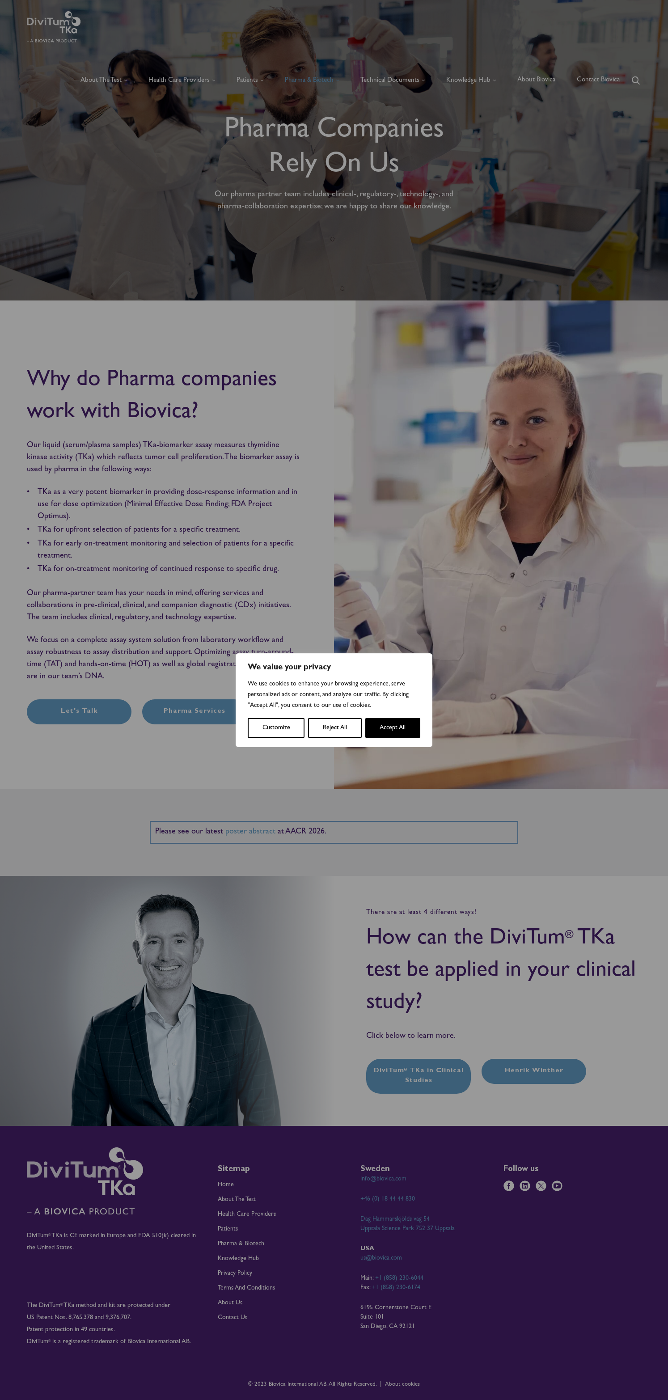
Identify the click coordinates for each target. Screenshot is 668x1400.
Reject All (335, 728)
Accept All (393, 728)
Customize (276, 728)
